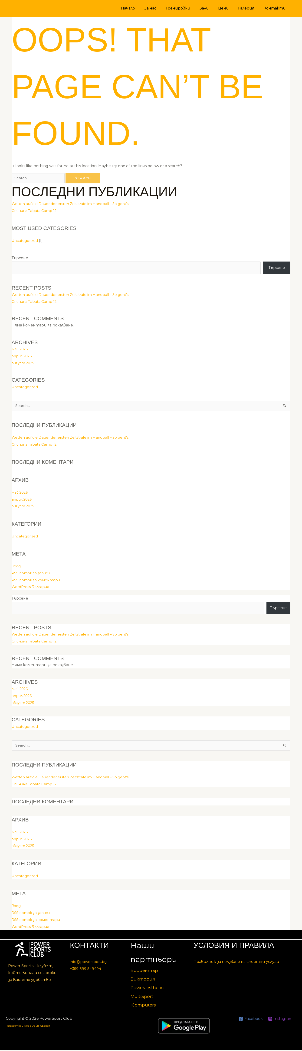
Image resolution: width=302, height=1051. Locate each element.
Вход (16, 566)
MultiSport (143, 997)
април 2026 (23, 356)
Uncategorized (25, 241)
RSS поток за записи (32, 573)
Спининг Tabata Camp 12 (36, 211)
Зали (210, 8)
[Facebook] (250, 1019)
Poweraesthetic (149, 988)
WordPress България (32, 587)
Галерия (249, 8)
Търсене (20, 258)
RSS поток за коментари (37, 580)
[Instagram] (280, 1019)
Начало (140, 8)
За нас (160, 8)
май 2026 (21, 349)
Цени (228, 8)
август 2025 (24, 363)
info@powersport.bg (89, 962)
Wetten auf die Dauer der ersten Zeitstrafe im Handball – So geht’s (74, 204)
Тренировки (186, 8)
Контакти (276, 8)
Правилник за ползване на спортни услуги (236, 962)
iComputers (144, 1005)
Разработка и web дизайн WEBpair (41, 1026)
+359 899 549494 (86, 969)
